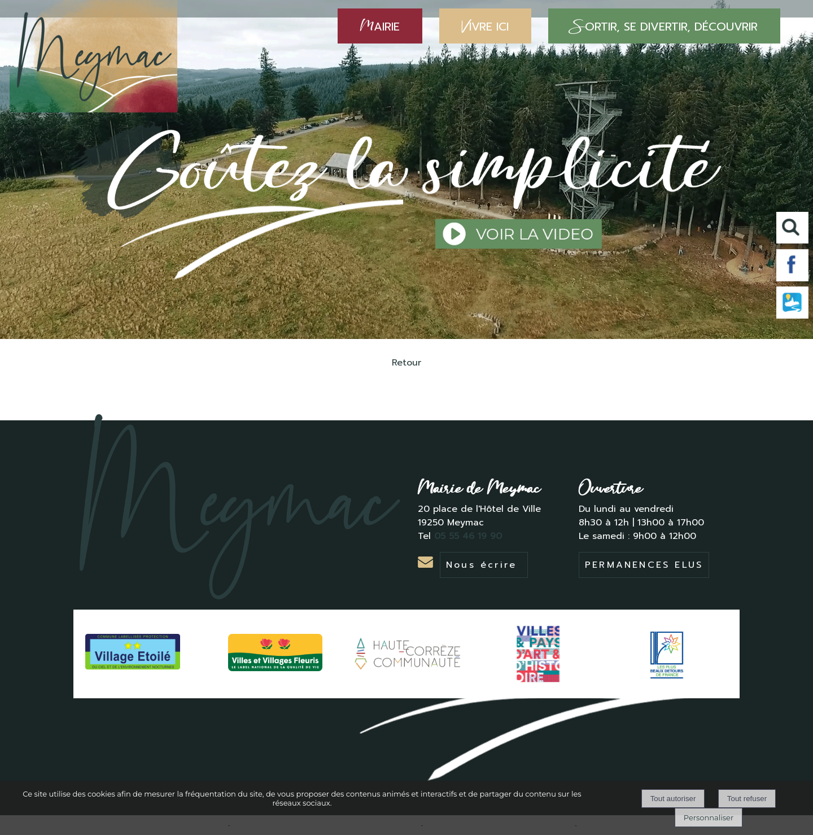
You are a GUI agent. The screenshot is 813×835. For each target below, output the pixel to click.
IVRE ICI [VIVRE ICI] (485, 26)
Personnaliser (708, 817)
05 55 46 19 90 (469, 536)
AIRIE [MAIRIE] (380, 26)
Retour (406, 362)
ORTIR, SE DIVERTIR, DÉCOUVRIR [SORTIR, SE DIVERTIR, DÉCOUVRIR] (664, 26)
